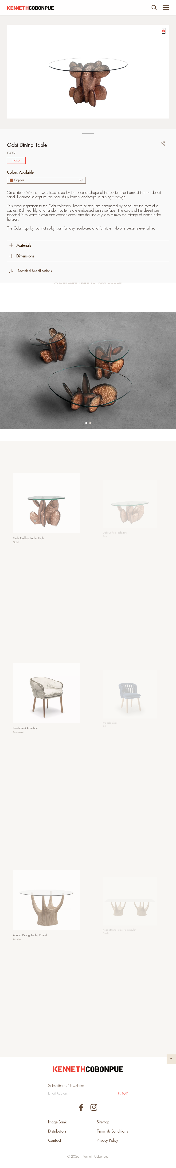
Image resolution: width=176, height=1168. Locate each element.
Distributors (57, 1131)
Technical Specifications (30, 271)
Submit (123, 1093)
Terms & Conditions (112, 1131)
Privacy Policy (107, 1140)
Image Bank (57, 1122)
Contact (54, 1140)
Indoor (16, 160)
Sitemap (103, 1122)
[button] (86, 423)
